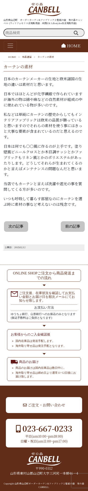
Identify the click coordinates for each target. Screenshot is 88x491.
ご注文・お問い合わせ (44, 405)
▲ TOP (70, 390)
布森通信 (26, 57)
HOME (70, 45)
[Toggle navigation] (10, 45)
